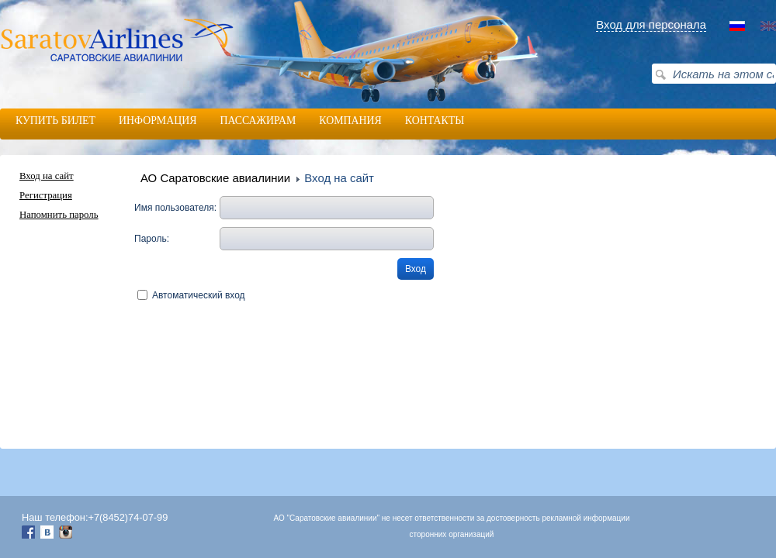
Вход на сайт (46, 175)
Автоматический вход (198, 295)
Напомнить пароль (59, 214)
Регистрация (45, 195)
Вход (415, 269)
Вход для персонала (651, 24)
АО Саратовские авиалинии (215, 177)
